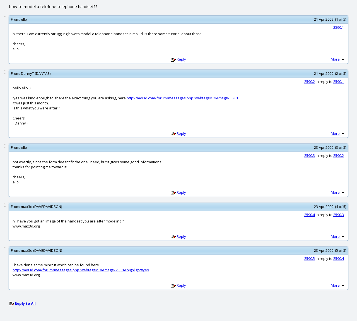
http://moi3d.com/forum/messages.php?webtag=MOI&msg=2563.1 (182, 97)
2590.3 (309, 155)
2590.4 (309, 214)
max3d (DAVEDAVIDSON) (41, 206)
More (338, 59)
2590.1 (338, 27)
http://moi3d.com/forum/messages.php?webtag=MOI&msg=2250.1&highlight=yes (81, 269)
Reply (181, 59)
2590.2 (309, 81)
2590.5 (309, 258)
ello (24, 19)
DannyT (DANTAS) (35, 73)
